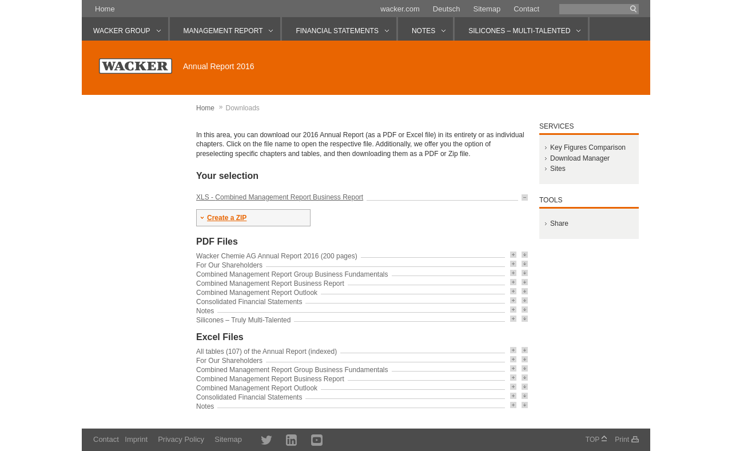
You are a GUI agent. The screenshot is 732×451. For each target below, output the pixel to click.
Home (105, 9)
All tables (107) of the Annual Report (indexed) (266, 352)
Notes (205, 311)
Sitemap (486, 9)
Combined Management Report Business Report (289, 197)
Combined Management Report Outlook (256, 293)
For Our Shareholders (229, 265)
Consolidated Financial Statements (249, 302)
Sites (558, 169)
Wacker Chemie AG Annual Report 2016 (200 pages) (276, 256)
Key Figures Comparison (588, 147)
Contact (526, 9)
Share (559, 223)
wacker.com (400, 9)
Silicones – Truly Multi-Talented (243, 320)
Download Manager (580, 158)
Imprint (136, 439)
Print (622, 440)
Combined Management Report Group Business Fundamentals (292, 274)
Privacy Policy (181, 439)
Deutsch (446, 9)
